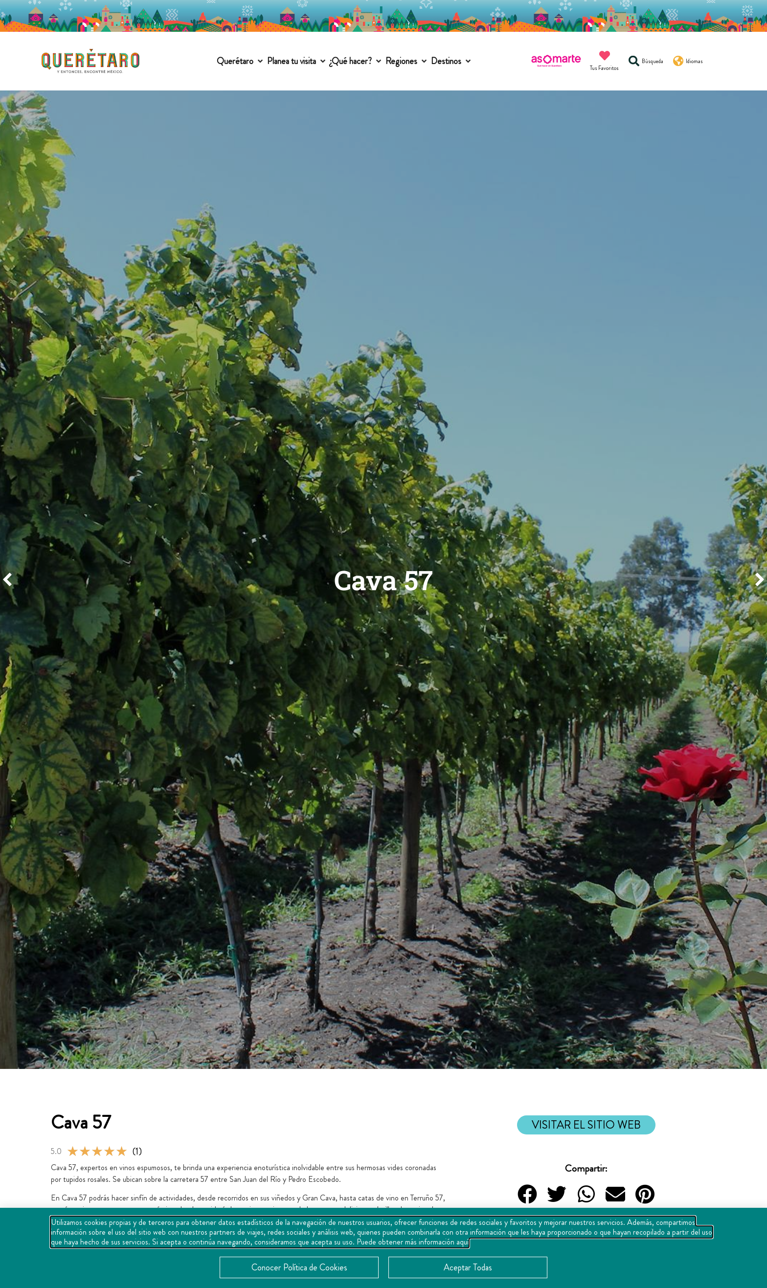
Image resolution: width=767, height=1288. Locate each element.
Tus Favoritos (604, 68)
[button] (241, 61)
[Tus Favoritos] (604, 55)
